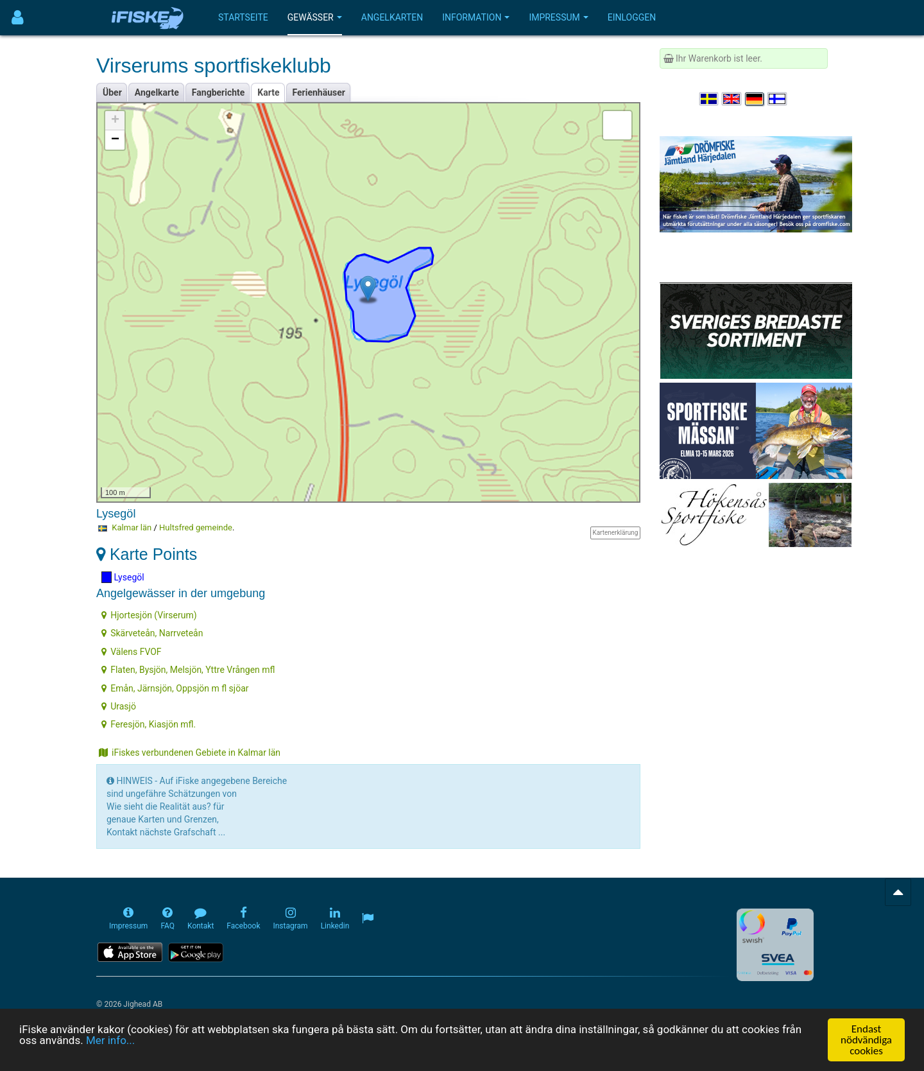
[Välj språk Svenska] (709, 99)
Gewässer (314, 17)
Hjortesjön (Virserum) (148, 615)
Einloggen (632, 17)
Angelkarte (157, 92)
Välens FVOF (131, 652)
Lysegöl (122, 577)
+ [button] (115, 120)
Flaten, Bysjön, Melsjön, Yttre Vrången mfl (188, 670)
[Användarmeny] (17, 17)
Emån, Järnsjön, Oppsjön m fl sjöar (174, 688)
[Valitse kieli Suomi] (777, 99)
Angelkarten (392, 17)
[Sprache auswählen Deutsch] (755, 99)
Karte (268, 92)
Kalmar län (131, 527)
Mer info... (110, 1042)
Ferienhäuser (319, 92)
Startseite (243, 17)
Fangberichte (218, 92)
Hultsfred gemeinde (195, 527)
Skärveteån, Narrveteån (152, 633)
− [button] (115, 140)
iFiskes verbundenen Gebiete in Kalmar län (189, 752)
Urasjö (118, 706)
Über (112, 92)
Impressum (558, 17)
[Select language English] (732, 99)
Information (475, 17)
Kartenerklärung (615, 532)
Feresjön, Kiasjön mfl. (148, 724)
